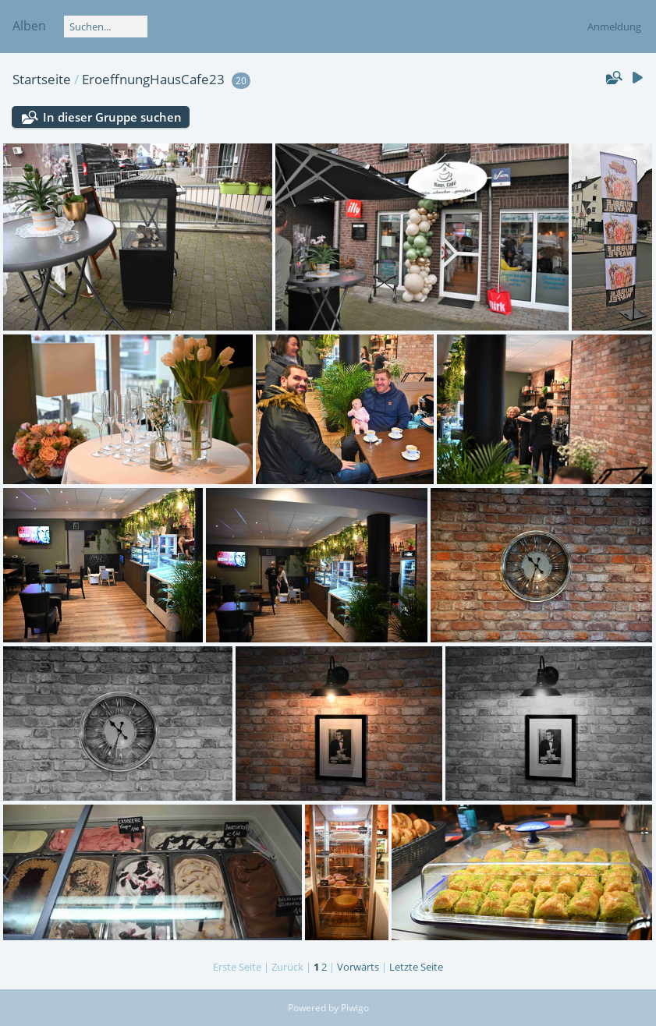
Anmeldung (614, 26)
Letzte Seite (416, 967)
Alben (29, 25)
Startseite (41, 79)
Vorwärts (358, 967)
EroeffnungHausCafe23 (153, 79)
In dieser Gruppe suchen (112, 117)
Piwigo (355, 1007)
